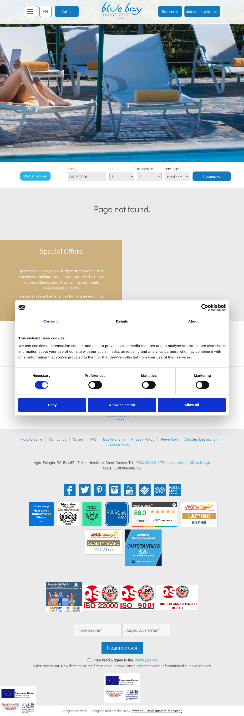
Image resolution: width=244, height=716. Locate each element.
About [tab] (193, 321)
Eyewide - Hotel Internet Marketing (157, 710)
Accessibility (119, 444)
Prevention (169, 439)
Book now (170, 11)
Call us (66, 11)
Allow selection (122, 405)
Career (78, 439)
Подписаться (122, 647)
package (172, 169)
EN (45, 11)
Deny (52, 405)
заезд (72, 169)
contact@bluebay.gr (194, 462)
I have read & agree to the (124, 659)
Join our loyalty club (202, 11)
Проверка (212, 176)
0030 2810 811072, (151, 462)
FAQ (93, 439)
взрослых (145, 169)
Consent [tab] (50, 321)
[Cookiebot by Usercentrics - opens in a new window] (205, 307)
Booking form (114, 439)
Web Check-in (35, 176)
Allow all (191, 405)
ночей (114, 169)
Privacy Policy (142, 439)
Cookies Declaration (201, 439)
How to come (31, 439)
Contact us (57, 439)
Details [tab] (122, 321)
